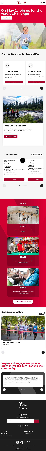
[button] (21, 88)
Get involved (6, 18)
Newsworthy (4, 433)
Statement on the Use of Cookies (36, 445)
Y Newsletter (4, 431)
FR (44, 2)
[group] (14, 73)
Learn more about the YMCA (23, 302)
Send (36, 421)
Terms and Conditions (14, 445)
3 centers (31, 166)
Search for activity (37, 154)
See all (41, 314)
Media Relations (27, 433)
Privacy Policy (6, 445)
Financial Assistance (28, 431)
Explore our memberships (13, 82)
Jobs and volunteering (6, 435)
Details (14, 179)
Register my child (11, 136)
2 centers (7, 167)
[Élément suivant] (41, 88)
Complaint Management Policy (24, 445)
